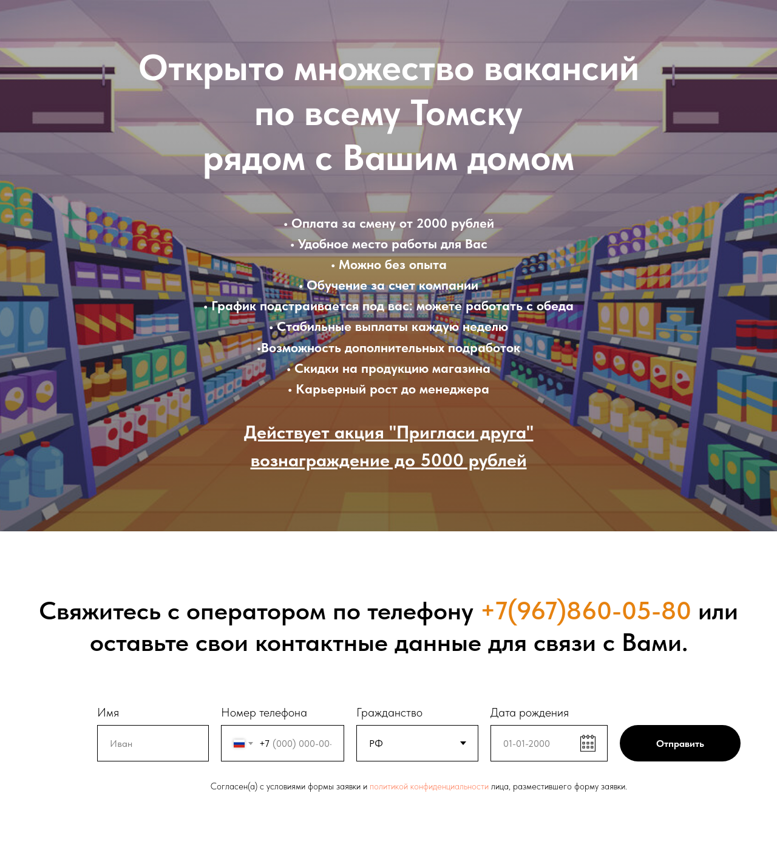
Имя (108, 712)
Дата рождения (529, 712)
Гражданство (389, 712)
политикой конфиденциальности (429, 786)
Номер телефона (264, 712)
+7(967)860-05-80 (585, 610)
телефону (420, 610)
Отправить (680, 743)
